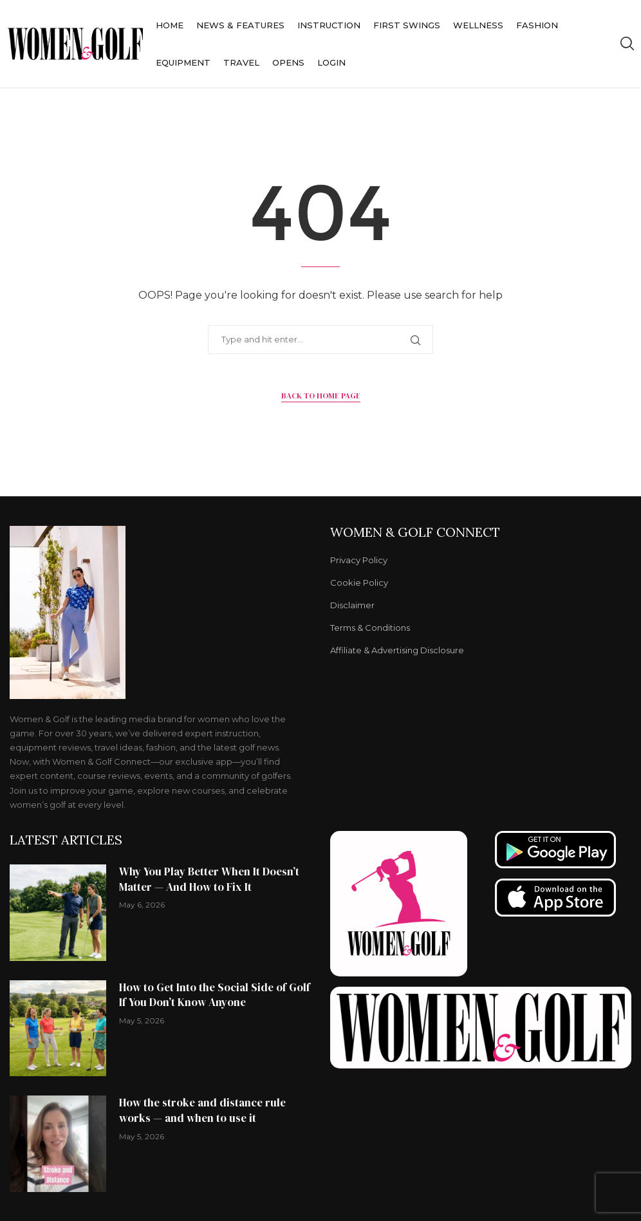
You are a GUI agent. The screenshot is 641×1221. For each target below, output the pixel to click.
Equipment (183, 62)
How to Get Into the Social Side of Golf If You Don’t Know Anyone (214, 995)
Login (331, 62)
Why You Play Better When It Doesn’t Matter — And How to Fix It (209, 879)
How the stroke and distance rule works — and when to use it (202, 1110)
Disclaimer (352, 605)
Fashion (537, 25)
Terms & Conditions (370, 628)
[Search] (626, 43)
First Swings (406, 25)
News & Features (240, 25)
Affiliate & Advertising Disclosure (397, 650)
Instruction (328, 25)
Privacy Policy (358, 560)
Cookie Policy (359, 583)
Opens (288, 62)
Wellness (478, 25)
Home (169, 25)
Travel (241, 62)
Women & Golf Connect (415, 532)
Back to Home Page (320, 396)
